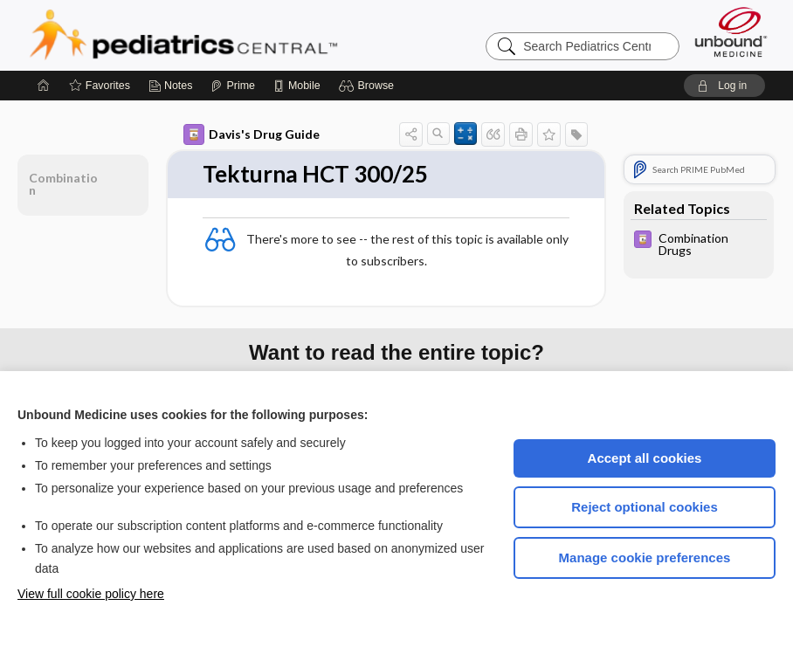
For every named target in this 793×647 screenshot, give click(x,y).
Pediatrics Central (246, 35)
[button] (369, 85)
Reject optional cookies (644, 506)
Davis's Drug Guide (251, 134)
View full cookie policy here (90, 594)
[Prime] (232, 85)
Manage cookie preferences (645, 557)
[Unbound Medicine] (731, 31)
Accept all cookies (645, 458)
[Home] (44, 85)
